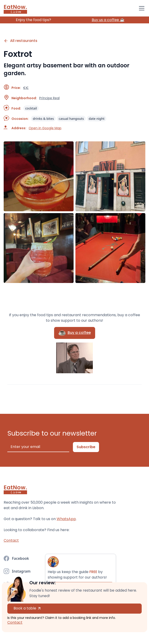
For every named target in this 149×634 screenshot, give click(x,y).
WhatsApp (66, 518)
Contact (14, 622)
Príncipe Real (49, 98)
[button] (140, 8)
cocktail (31, 108)
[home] (15, 8)
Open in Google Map (45, 128)
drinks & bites (43, 118)
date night (97, 118)
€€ (26, 87)
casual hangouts (71, 118)
